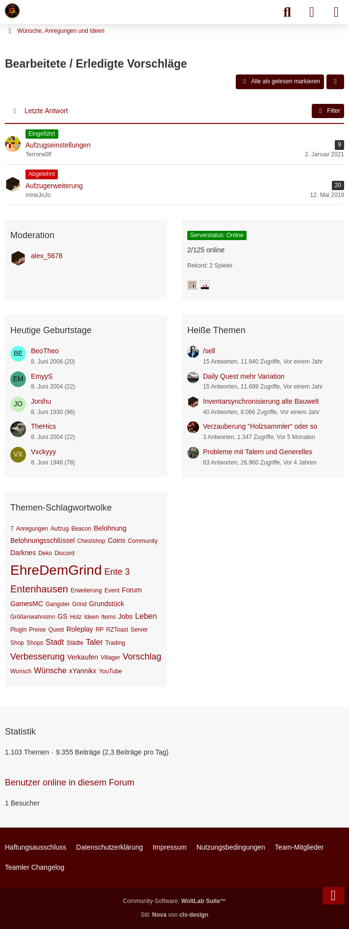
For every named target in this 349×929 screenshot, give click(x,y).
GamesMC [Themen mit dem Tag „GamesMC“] (26, 604)
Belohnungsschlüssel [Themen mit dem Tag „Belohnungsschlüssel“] (42, 540)
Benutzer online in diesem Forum (69, 782)
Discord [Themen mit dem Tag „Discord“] (64, 553)
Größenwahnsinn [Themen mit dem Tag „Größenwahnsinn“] (32, 616)
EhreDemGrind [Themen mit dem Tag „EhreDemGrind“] (56, 570)
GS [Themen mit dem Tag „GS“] (62, 616)
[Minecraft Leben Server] (12, 10)
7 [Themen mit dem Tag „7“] (12, 528)
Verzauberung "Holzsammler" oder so (260, 426)
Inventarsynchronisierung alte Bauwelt (261, 401)
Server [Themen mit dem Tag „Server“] (139, 629)
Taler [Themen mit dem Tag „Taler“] (94, 642)
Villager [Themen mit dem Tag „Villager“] (110, 657)
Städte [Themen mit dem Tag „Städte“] (74, 642)
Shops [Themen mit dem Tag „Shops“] (34, 642)
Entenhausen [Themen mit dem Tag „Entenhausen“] (39, 589)
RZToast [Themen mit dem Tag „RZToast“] (117, 629)
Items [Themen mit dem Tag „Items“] (108, 616)
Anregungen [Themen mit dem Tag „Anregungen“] (32, 528)
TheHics (43, 426)
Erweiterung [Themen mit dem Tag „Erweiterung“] (86, 590)
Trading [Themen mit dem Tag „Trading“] (115, 642)
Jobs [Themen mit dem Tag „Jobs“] (125, 616)
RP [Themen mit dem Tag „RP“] (100, 629)
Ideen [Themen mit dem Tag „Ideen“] (91, 616)
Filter (328, 111)
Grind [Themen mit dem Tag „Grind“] (79, 604)
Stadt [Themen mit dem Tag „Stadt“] (55, 642)
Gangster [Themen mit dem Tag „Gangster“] (58, 604)
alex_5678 (47, 256)
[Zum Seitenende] (333, 896)
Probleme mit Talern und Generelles (257, 452)
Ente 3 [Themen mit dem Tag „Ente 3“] (117, 572)
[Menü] (336, 12)
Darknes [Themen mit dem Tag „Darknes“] (23, 553)
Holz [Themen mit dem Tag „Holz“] (76, 616)
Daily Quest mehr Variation (243, 376)
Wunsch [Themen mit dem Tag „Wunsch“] (20, 671)
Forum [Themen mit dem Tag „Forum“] (132, 590)
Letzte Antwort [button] (46, 111)
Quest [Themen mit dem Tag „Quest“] (56, 629)
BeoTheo (45, 351)
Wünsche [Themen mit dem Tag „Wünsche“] (50, 670)
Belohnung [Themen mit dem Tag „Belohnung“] (110, 528)
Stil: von (174, 914)
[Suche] (287, 12)
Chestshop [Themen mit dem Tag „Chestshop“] (91, 541)
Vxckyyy (43, 452)
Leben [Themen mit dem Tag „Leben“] (146, 616)
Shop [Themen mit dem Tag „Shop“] (17, 642)
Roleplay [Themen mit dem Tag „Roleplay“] (79, 629)
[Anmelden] (312, 12)
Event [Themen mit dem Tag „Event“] (112, 590)
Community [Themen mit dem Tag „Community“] (143, 541)
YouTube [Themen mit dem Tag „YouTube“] (110, 671)
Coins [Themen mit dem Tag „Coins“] (116, 540)
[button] (335, 81)
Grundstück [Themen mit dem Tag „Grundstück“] (107, 604)
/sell (209, 351)
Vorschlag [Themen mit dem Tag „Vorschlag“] (142, 656)
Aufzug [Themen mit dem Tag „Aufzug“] (59, 528)
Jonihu (41, 401)
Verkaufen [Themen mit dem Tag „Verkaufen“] (82, 657)
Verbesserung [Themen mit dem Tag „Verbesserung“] (37, 656)
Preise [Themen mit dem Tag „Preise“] (37, 629)
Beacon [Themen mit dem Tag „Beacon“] (81, 528)
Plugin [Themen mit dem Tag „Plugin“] (18, 629)
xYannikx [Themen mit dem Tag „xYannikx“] (83, 671)
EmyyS (41, 376)
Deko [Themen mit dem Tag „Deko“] (45, 553)
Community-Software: (174, 901)
